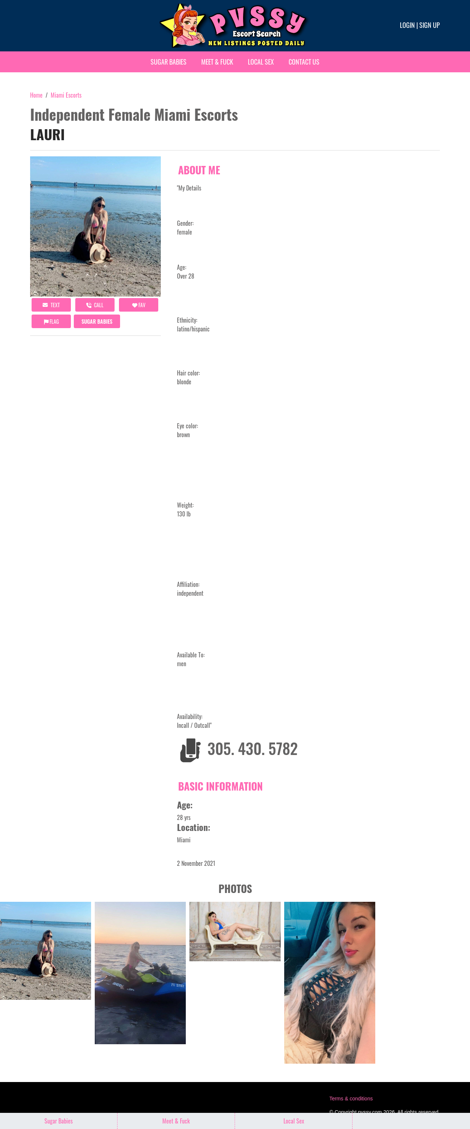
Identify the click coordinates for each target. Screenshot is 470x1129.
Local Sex (261, 61)
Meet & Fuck (217, 61)
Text (51, 305)
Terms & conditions (351, 1098)
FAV (138, 305)
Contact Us (304, 61)
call (95, 305)
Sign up (429, 25)
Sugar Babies (169, 61)
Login (407, 25)
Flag (51, 321)
